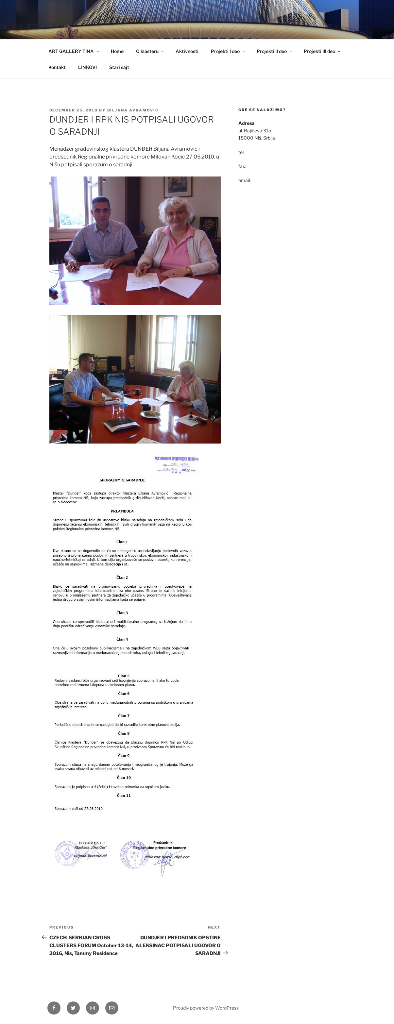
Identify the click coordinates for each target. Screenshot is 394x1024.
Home (117, 51)
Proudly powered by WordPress (206, 1008)
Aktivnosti (187, 51)
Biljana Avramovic (133, 110)
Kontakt (57, 67)
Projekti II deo (275, 51)
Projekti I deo (228, 51)
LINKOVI (87, 67)
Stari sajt (119, 67)
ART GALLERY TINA (74, 51)
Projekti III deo (322, 51)
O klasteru (150, 51)
